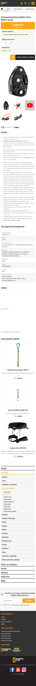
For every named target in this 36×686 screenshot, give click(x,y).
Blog (3, 590)
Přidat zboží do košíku (25, 57)
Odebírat (28, 610)
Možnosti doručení (6, 650)
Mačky (4, 539)
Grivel (3, 578)
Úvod (2, 9)
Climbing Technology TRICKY (18, 379)
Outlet (4, 478)
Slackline (5, 547)
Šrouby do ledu (7, 508)
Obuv (4, 562)
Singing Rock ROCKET (18, 457)
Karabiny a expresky (9, 494)
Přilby (4, 532)
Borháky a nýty (7, 506)
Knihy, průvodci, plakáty (11, 569)
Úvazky (4, 486)
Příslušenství (7, 550)
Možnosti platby (5, 648)
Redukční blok (7, 518)
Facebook (12, 679)
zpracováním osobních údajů (20, 614)
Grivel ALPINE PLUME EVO (18, 420)
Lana (3, 490)
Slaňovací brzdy (29, 9)
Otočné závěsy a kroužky (10, 521)
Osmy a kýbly (7, 501)
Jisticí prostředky (18, 9)
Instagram (24, 679)
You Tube (18, 679)
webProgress (21, 683)
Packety (5, 524)
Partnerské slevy (6, 645)
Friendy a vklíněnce (9, 511)
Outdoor (8, 9)
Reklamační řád (5, 643)
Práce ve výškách (9, 574)
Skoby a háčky (7, 513)
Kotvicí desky (7, 516)
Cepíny (4, 535)
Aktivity (4, 582)
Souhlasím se (16, 614)
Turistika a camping (9, 565)
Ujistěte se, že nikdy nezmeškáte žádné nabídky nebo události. (20, 604)
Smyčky (5, 543)
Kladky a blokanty (8, 528)
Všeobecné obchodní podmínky (10, 641)
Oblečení (5, 558)
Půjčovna (5, 586)
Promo (4, 554)
